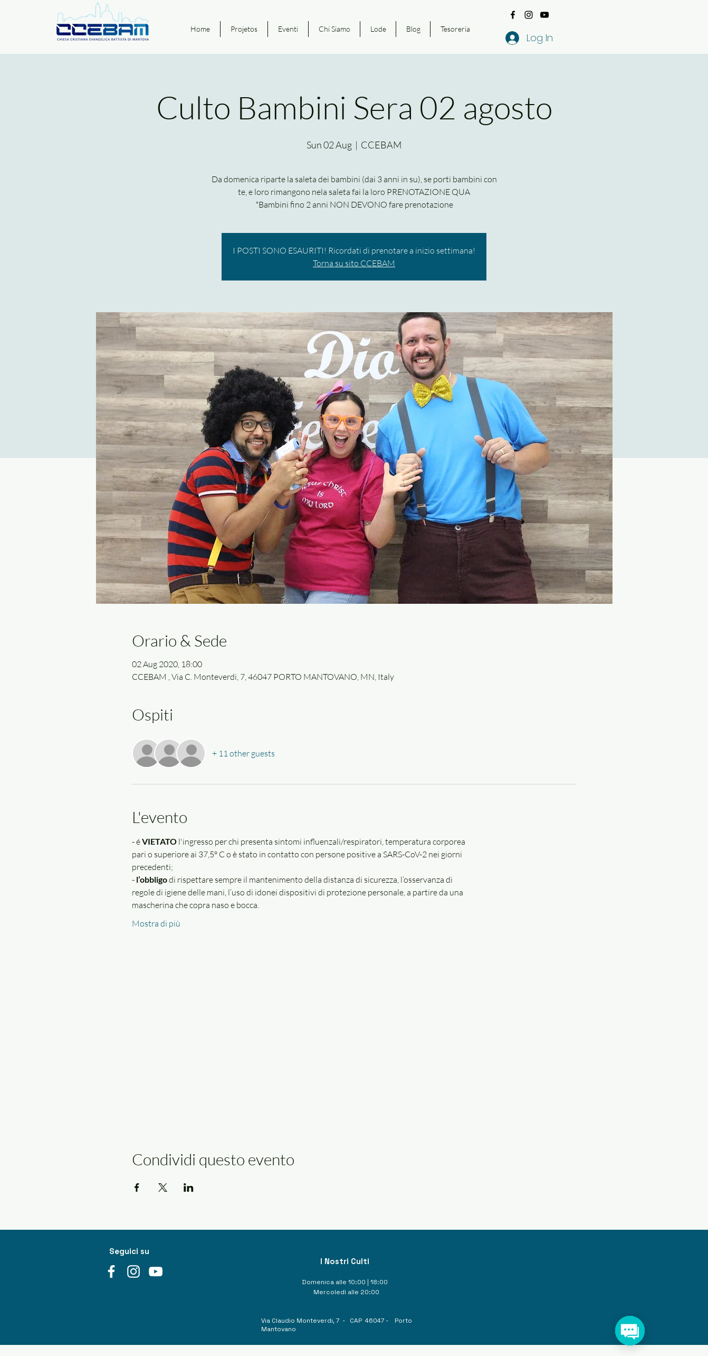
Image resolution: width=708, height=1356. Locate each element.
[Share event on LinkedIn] (189, 1187)
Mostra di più (156, 923)
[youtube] (544, 15)
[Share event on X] (163, 1187)
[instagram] (528, 15)
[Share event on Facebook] (137, 1187)
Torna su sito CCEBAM (354, 263)
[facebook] (513, 15)
